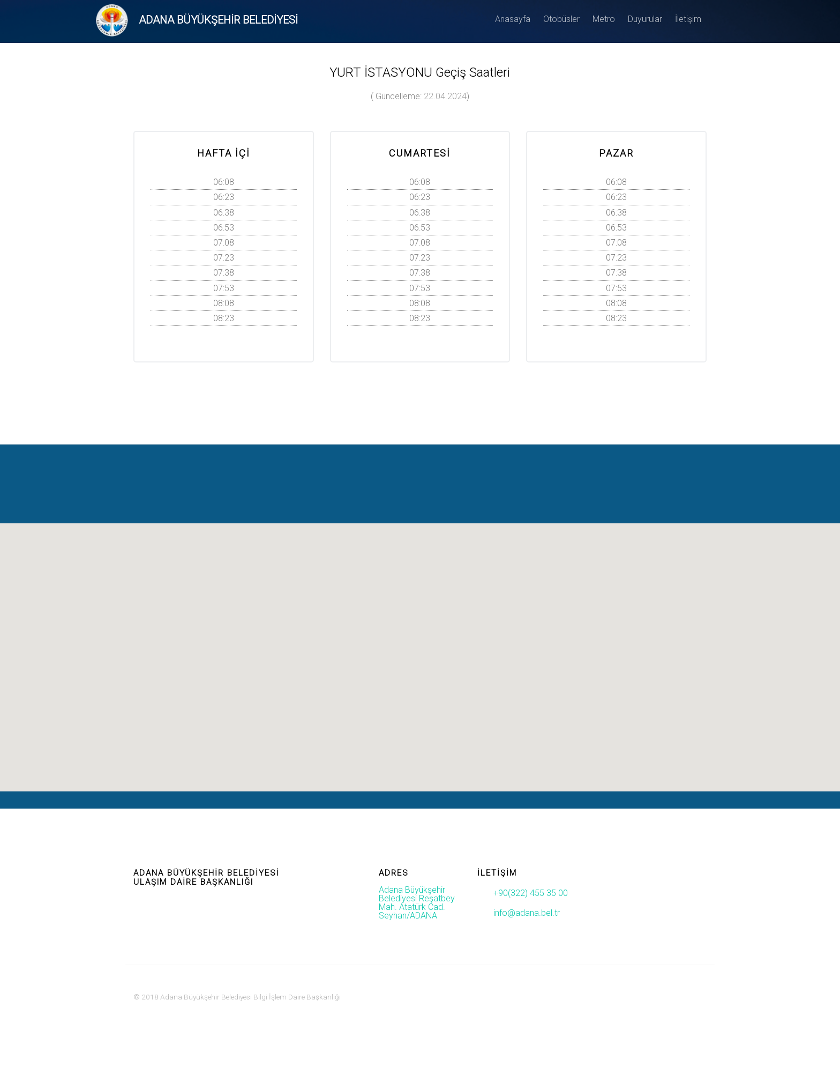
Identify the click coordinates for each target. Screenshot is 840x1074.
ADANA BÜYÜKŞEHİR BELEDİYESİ (218, 19)
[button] (420, 647)
